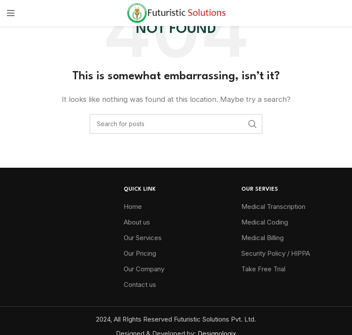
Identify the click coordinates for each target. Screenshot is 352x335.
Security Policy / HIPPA (275, 253)
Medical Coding (264, 222)
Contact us (140, 284)
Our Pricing (140, 253)
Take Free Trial (263, 269)
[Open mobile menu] (10, 13)
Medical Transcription (273, 206)
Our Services (143, 238)
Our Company (144, 269)
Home (133, 206)
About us (137, 222)
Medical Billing (262, 238)
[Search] (176, 124)
